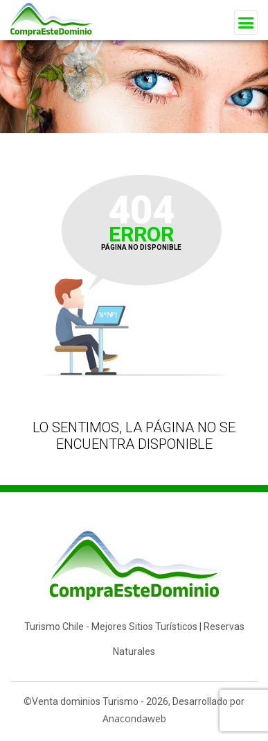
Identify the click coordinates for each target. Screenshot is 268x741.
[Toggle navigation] (246, 22)
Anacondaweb (134, 718)
